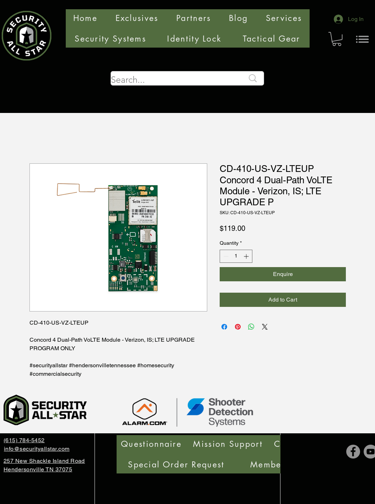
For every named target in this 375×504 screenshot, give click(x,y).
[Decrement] (225, 256)
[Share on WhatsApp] (251, 327)
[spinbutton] (236, 256)
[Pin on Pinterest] (238, 327)
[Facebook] (353, 452)
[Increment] (246, 256)
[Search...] (172, 79)
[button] (336, 39)
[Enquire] (283, 274)
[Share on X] (265, 327)
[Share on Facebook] (224, 327)
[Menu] (362, 39)
